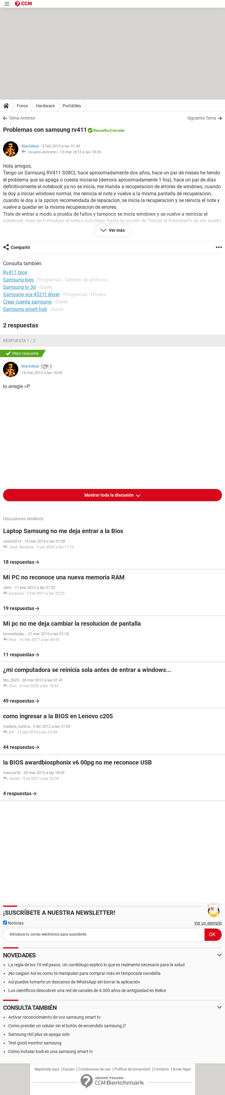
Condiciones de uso (94, 1069)
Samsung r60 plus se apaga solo (39, 1034)
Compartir (20, 247)
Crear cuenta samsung (27, 302)
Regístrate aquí (47, 1069)
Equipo (69, 1069)
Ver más (116, 230)
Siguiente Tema (201, 118)
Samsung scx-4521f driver (31, 294)
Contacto (161, 1069)
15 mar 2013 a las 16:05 (41, 372)
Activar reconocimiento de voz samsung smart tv (54, 1017)
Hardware (45, 105)
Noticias (13, 923)
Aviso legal (182, 1069)
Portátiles (72, 105)
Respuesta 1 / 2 (19, 340)
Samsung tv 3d (19, 287)
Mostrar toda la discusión (109, 495)
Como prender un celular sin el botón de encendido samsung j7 (67, 1025)
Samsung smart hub (25, 309)
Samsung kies (18, 280)
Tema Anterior (22, 118)
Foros (22, 105)
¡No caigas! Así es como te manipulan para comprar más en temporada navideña (84, 973)
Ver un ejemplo (208, 923)
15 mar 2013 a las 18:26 (80, 152)
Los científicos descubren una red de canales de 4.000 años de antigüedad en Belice (87, 990)
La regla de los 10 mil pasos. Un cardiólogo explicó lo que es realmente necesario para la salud (96, 964)
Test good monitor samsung (34, 1042)
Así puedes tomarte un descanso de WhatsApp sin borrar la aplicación (74, 981)
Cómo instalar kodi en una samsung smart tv (50, 1051)
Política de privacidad (132, 1069)
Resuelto (101, 130)
